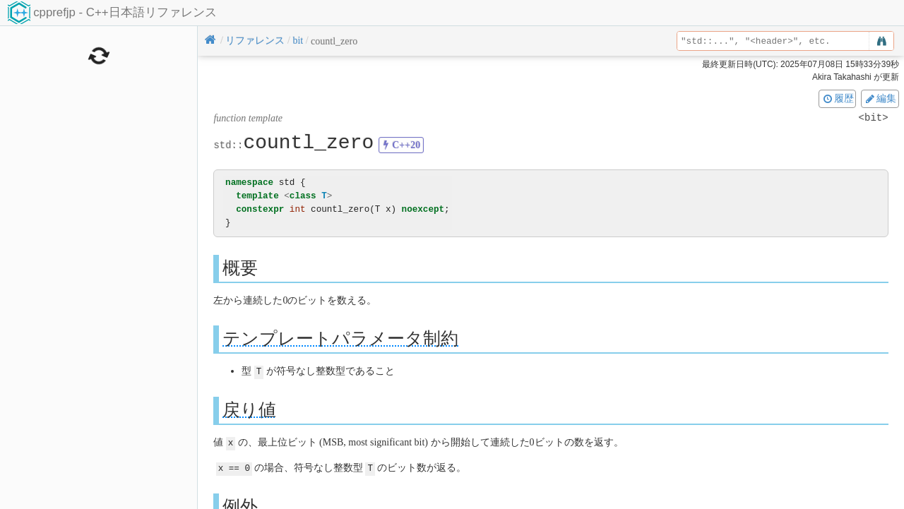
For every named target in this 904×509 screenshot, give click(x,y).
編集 (880, 98)
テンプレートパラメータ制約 (340, 338)
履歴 (837, 98)
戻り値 (249, 409)
